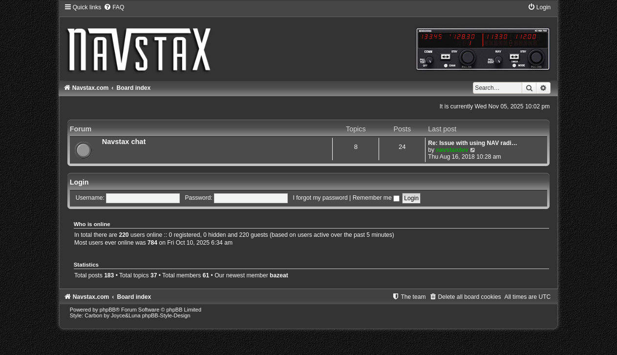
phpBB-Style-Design (166, 315)
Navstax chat (124, 142)
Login (79, 182)
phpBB (108, 310)
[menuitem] (114, 7)
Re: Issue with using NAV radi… (472, 143)
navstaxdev (452, 149)
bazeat (279, 275)
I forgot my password (320, 197)
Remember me (376, 197)
